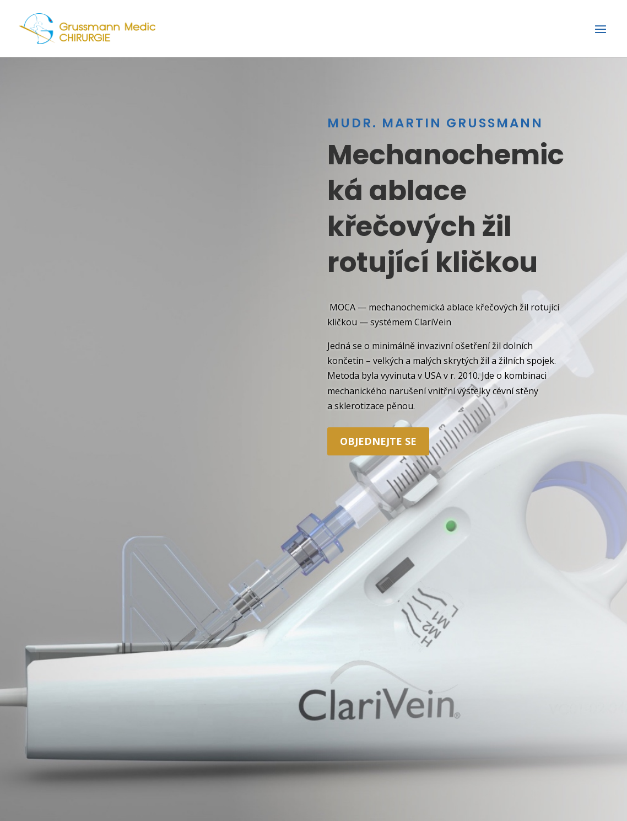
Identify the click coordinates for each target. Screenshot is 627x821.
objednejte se (378, 441)
